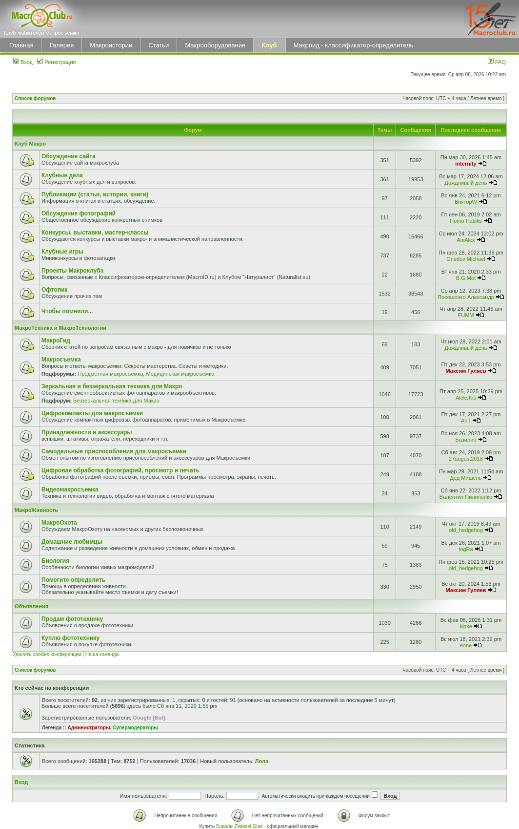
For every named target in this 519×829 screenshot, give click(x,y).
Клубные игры (62, 251)
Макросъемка (61, 359)
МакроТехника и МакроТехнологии (60, 328)
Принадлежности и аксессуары (86, 432)
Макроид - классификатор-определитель (354, 45)
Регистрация (56, 62)
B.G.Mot (466, 278)
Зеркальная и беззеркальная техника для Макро (111, 386)
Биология (55, 560)
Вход (23, 62)
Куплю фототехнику (70, 638)
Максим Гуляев (466, 371)
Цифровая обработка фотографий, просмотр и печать (120, 470)
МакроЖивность (36, 510)
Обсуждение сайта (68, 156)
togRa (466, 549)
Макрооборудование (215, 45)
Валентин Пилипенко (465, 497)
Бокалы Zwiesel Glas (240, 826)
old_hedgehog (466, 530)
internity (465, 164)
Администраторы (88, 727)
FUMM (466, 315)
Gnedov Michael (465, 259)
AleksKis (466, 398)
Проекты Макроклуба (72, 270)
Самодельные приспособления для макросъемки (113, 451)
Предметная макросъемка (110, 374)
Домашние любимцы (71, 541)
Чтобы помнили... (67, 311)
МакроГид (55, 340)
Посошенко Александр (466, 297)
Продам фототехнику (72, 619)
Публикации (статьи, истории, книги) (94, 194)
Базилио (465, 440)
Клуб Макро (30, 144)
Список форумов (35, 98)
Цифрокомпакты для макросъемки (92, 413)
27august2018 (466, 459)
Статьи (158, 45)
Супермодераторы (135, 727)
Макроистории (111, 45)
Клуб (269, 45)
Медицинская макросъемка (180, 374)
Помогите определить (73, 579)
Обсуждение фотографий (78, 213)
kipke (465, 626)
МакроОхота (59, 522)
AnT (466, 421)
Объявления (31, 606)
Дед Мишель (466, 478)
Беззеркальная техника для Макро (116, 401)
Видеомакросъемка (70, 489)
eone (466, 645)
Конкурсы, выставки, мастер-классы (95, 232)
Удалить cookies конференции (47, 654)
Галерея (61, 45)
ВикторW (466, 202)
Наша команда (102, 654)
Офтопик (54, 289)
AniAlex (466, 240)
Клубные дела (62, 175)
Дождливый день (465, 183)
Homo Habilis (465, 221)
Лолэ (261, 761)
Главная (21, 45)
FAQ (497, 62)
